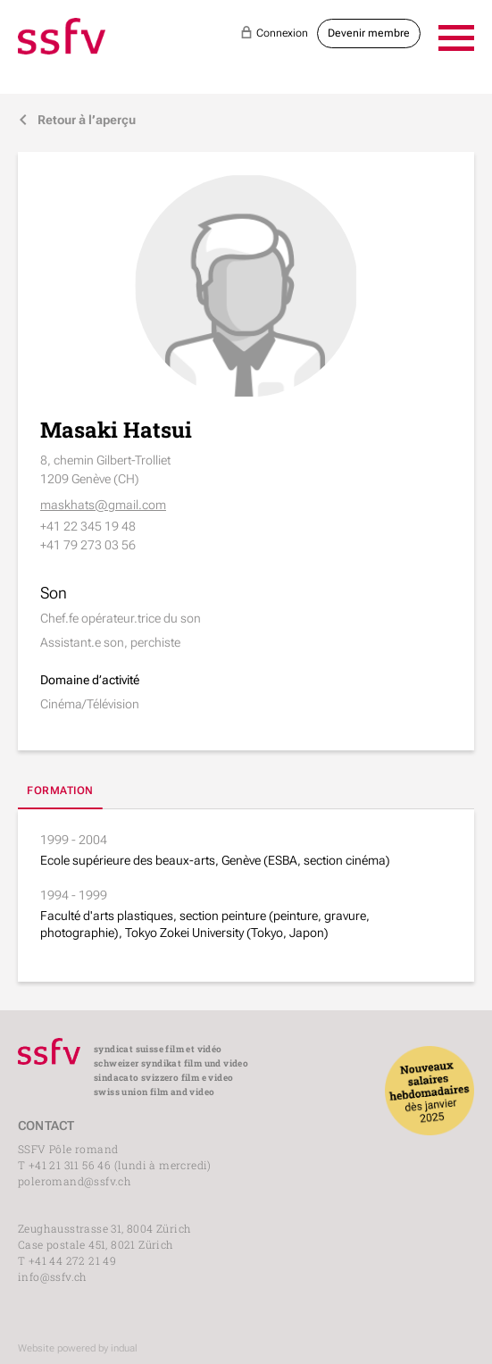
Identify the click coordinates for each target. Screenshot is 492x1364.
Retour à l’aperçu (77, 120)
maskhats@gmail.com (103, 505)
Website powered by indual (78, 1348)
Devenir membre (369, 33)
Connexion (274, 32)
